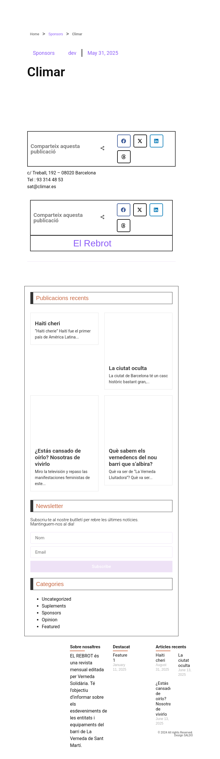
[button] (124, 141)
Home (34, 34)
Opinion (50, 619)
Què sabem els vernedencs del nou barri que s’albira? (133, 457)
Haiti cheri (47, 323)
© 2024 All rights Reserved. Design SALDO (175, 734)
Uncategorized (56, 599)
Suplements (54, 606)
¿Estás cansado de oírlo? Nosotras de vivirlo (58, 457)
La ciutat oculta (128, 368)
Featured (51, 626)
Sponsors (55, 34)
